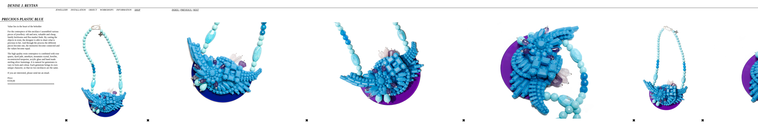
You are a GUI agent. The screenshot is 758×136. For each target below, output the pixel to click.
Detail (150, 120)
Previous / (186, 9)
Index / (176, 9)
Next (196, 9)
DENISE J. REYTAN (23, 6)
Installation (78, 9)
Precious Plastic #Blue (317, 120)
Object (93, 9)
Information (124, 9)
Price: (10, 78)
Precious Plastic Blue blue (78, 120)
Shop (137, 9)
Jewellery (62, 9)
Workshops (106, 9)
